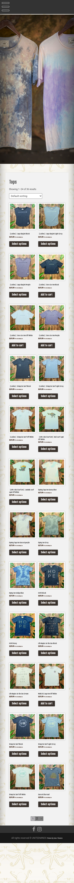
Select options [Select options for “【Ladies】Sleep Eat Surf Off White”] (19, 470)
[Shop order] (25, 196)
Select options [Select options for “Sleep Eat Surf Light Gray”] (48, 791)
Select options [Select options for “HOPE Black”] (48, 634)
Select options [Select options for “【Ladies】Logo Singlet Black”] (19, 248)
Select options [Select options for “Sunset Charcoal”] (48, 844)
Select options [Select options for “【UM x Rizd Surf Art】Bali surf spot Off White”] (48, 470)
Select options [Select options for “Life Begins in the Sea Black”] (48, 686)
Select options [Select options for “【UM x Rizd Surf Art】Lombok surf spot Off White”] (19, 526)
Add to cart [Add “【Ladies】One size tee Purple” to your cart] (46, 359)
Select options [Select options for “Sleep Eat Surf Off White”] (19, 844)
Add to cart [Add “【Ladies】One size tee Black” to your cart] (46, 304)
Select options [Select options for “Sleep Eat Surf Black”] (19, 791)
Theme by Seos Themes (55, 877)
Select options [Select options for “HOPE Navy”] (19, 686)
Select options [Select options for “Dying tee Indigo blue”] (19, 634)
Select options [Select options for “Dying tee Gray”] (48, 579)
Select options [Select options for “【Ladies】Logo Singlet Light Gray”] (48, 248)
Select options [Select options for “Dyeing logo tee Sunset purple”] (19, 581)
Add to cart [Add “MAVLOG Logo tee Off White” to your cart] (46, 739)
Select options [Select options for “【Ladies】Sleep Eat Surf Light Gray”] (48, 415)
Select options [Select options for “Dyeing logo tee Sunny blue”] (48, 523)
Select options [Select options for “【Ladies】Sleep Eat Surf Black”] (19, 415)
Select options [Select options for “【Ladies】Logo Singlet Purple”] (19, 304)
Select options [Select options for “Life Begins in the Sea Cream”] (19, 739)
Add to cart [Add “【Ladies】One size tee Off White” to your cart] (17, 359)
